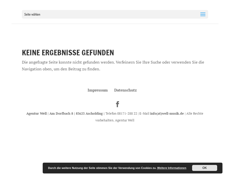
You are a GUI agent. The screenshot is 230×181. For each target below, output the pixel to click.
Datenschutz (125, 90)
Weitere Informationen (171, 167)
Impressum (98, 90)
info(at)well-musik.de (167, 113)
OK (204, 168)
